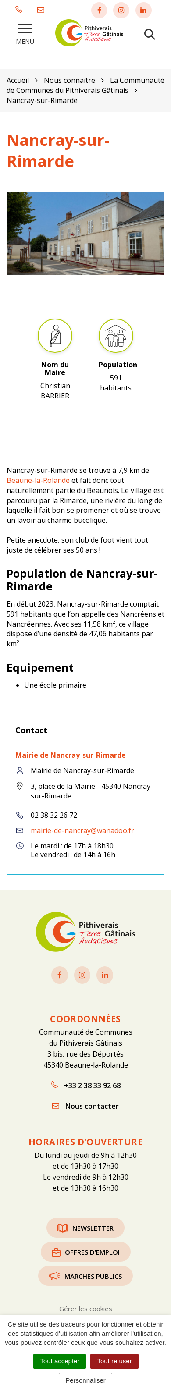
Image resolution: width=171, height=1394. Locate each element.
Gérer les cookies (85, 1308)
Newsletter (85, 1228)
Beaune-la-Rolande (38, 480)
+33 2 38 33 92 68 (86, 1085)
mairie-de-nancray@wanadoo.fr (82, 830)
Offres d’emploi (86, 1252)
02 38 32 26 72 (54, 815)
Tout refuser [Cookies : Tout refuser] (114, 1361)
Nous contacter (85, 1106)
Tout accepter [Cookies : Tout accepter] (59, 1361)
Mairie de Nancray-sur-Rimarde (70, 755)
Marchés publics (85, 1276)
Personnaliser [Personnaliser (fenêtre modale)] (85, 1380)
